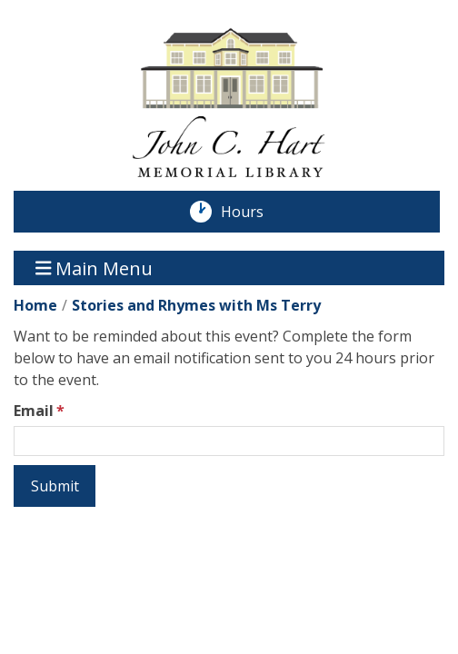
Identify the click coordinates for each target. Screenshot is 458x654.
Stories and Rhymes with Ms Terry (196, 305)
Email (34, 411)
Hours (252, 212)
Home (35, 305)
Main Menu (94, 267)
